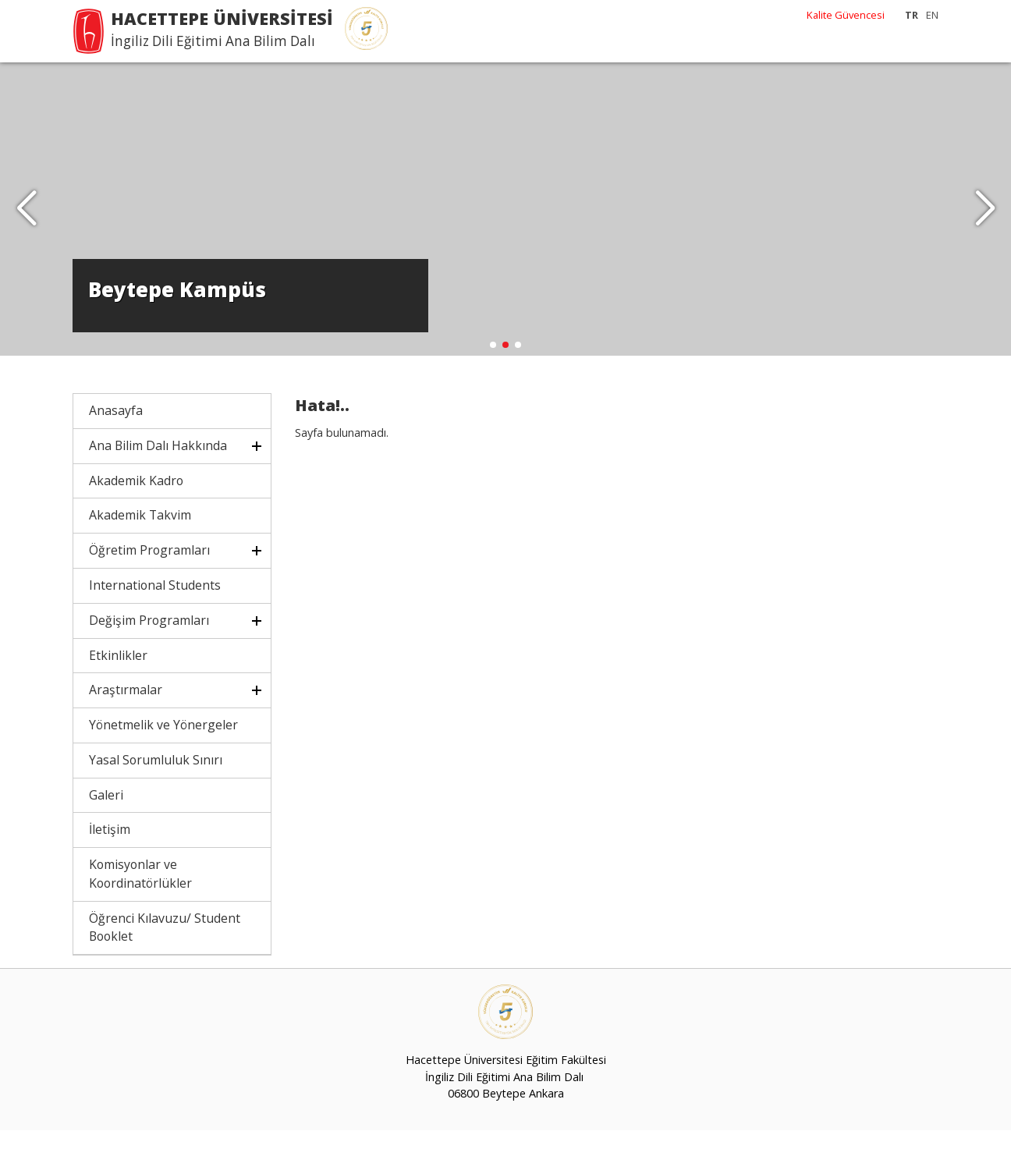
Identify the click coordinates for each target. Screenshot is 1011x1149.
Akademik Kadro (136, 499)
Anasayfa (116, 429)
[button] (984, 218)
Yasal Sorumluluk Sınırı (155, 778)
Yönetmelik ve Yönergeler (163, 743)
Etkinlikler (118, 673)
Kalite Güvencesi (846, 15)
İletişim (109, 847)
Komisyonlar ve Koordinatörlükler (140, 892)
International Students (155, 603)
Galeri (106, 812)
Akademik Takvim (140, 533)
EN (932, 15)
